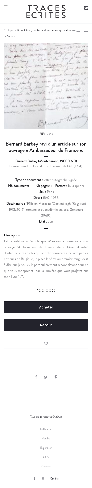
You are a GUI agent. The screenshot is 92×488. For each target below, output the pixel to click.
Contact (46, 466)
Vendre (46, 438)
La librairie (46, 429)
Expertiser (46, 448)
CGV (46, 457)
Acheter (46, 307)
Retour (46, 325)
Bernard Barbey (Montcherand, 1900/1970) (46, 161)
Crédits (54, 478)
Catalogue (8, 30)
